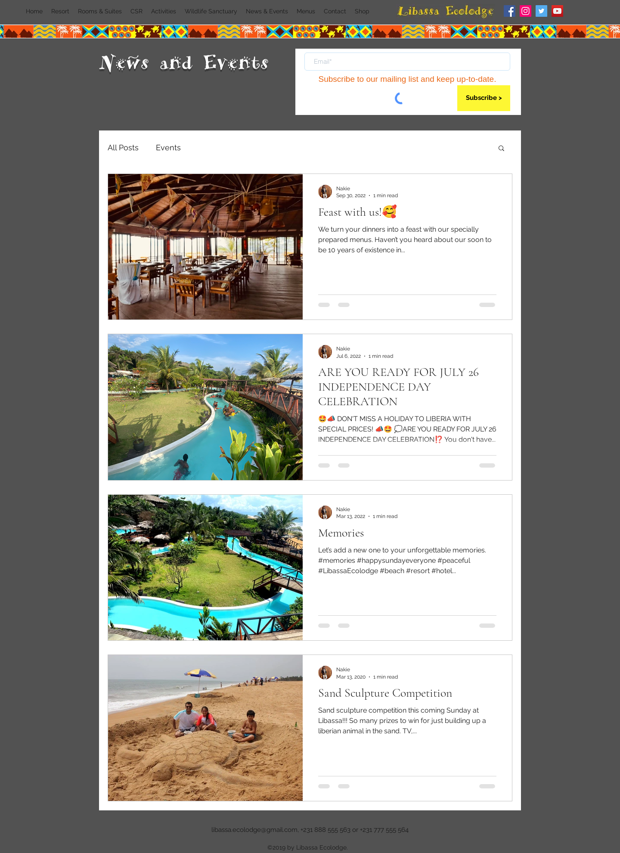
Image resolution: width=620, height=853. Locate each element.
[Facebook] (509, 11)
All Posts (123, 147)
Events (168, 147)
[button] (501, 148)
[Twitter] (541, 11)
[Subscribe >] (483, 98)
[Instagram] (525, 11)
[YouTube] (557, 11)
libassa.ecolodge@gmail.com (254, 830)
